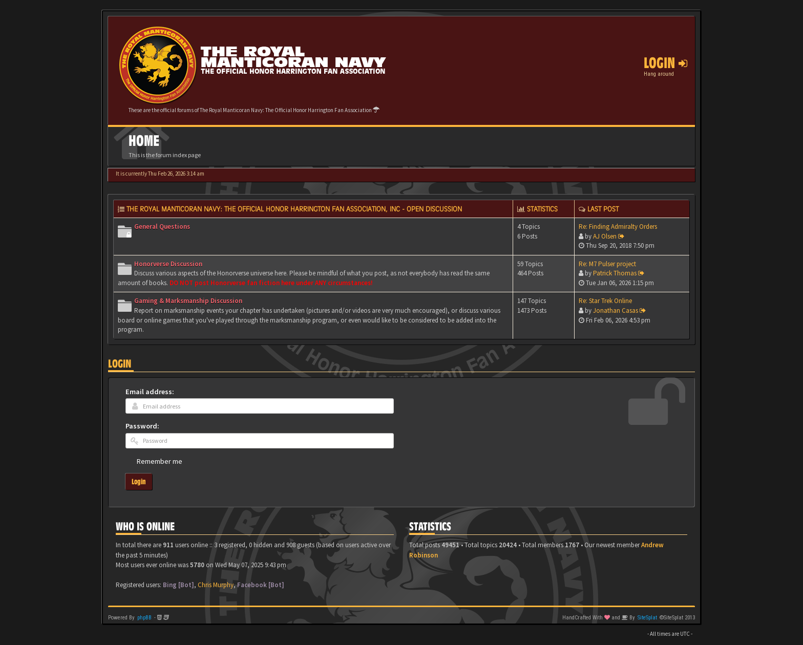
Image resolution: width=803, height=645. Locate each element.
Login (119, 363)
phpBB (144, 617)
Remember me (159, 461)
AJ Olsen (605, 236)
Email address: (149, 392)
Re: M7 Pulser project (607, 264)
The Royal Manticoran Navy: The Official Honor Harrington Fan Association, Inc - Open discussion (294, 209)
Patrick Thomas (615, 273)
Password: (142, 426)
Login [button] (665, 63)
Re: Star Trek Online (605, 300)
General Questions (162, 226)
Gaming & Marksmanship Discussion (188, 300)
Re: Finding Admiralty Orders (618, 226)
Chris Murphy (216, 584)
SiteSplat (647, 617)
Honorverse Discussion (168, 264)
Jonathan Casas (615, 310)
